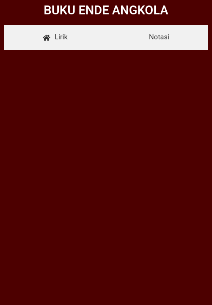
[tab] (55, 37)
